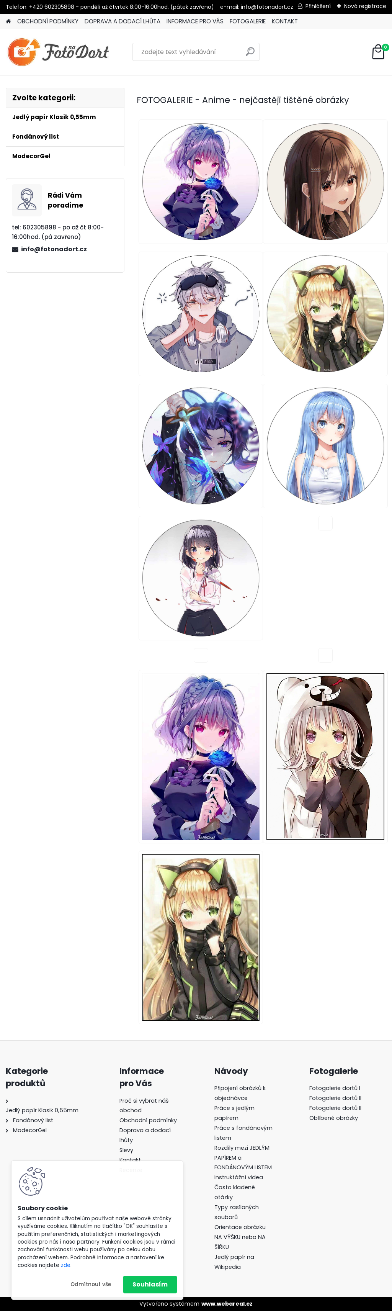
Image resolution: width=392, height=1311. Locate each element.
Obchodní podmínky (148, 1120)
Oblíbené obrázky (333, 1118)
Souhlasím (150, 1284)
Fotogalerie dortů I (334, 1088)
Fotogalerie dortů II (335, 1098)
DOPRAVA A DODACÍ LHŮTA (122, 21)
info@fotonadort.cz (54, 249)
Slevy (126, 1150)
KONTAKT (285, 21)
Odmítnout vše (90, 1284)
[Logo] (58, 52)
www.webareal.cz (227, 1304)
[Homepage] (8, 21)
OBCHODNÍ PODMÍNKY (47, 21)
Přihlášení (318, 6)
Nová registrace (365, 6)
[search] (250, 54)
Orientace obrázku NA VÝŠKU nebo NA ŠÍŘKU (240, 1237)
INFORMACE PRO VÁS (195, 21)
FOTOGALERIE (248, 21)
